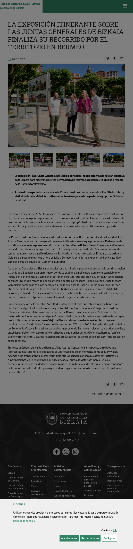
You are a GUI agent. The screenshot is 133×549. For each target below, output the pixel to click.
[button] (115, 530)
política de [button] (24, 520)
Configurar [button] (110, 538)
